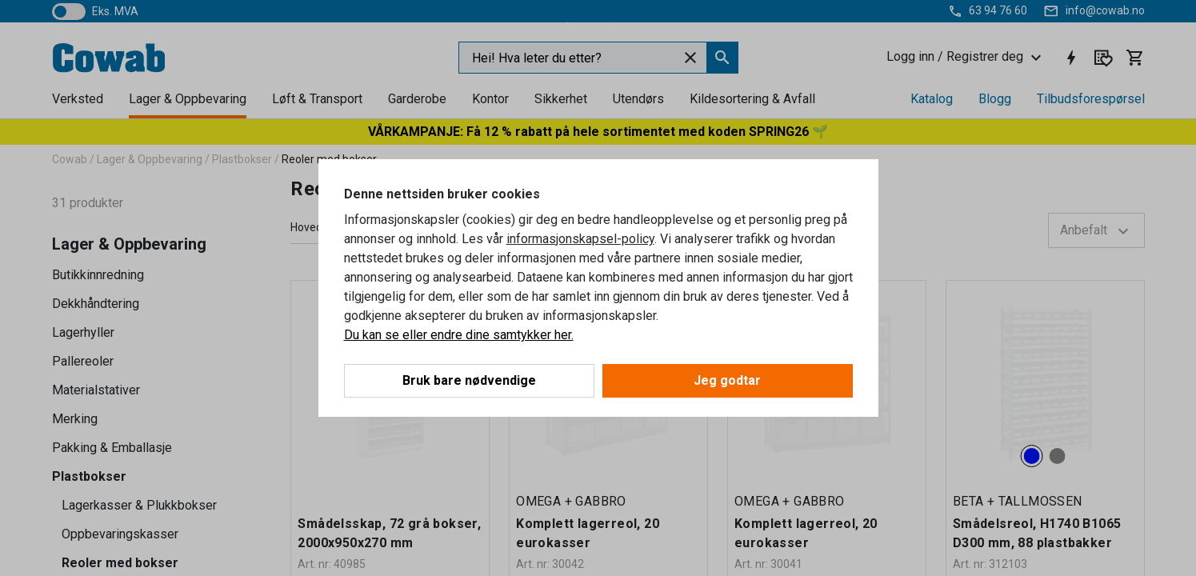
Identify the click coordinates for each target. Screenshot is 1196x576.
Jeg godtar (727, 380)
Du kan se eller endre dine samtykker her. (459, 334)
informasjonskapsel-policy (580, 238)
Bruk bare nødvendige (469, 380)
